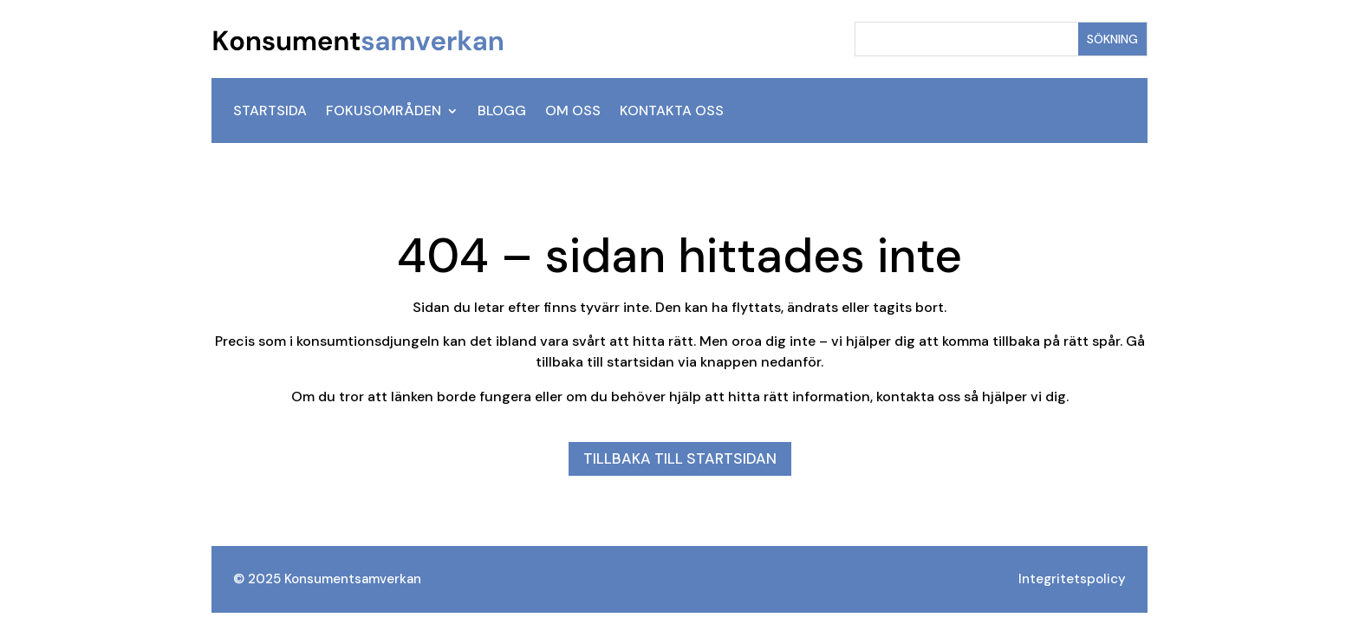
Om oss (573, 112)
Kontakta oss (672, 112)
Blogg (502, 112)
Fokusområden (383, 112)
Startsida (270, 112)
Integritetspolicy (1072, 579)
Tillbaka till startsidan (680, 458)
